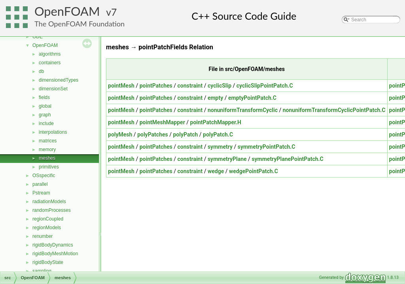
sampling (41, 271)
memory (47, 149)
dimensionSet (53, 89)
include (46, 123)
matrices (48, 141)
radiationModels (49, 201)
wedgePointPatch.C (253, 171)
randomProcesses (51, 210)
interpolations (53, 132)
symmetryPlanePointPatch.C (287, 159)
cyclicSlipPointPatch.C (265, 85)
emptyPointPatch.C (252, 98)
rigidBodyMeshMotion (55, 253)
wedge (216, 171)
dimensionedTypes (58, 80)
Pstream (41, 193)
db (41, 71)
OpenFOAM (67, 11)
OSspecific (43, 175)
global (45, 106)
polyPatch (185, 134)
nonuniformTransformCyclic (243, 110)
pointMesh (121, 85)
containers (50, 62)
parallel (40, 184)
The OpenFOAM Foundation (79, 23)
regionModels (46, 227)
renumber (42, 236)
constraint (190, 85)
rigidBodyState (47, 262)
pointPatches (156, 85)
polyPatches (152, 134)
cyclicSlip (219, 85)
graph (45, 115)
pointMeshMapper (162, 122)
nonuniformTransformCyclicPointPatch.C (334, 110)
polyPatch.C (218, 134)
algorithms (50, 54)
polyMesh (120, 134)
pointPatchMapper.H (215, 122)
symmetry (220, 147)
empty (215, 98)
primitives (49, 167)
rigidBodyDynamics (52, 245)
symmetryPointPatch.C (266, 147)
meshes (47, 158)
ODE (37, 36)
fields (44, 97)
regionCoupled (47, 219)
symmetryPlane (227, 159)
